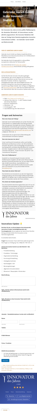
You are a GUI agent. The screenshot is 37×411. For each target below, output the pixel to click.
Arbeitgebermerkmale (10, 261)
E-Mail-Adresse (6, 335)
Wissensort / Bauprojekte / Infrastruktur (15, 271)
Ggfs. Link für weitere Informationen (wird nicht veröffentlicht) (15, 290)
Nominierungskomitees (10, 87)
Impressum (29, 391)
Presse (12, 1)
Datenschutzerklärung (20, 391)
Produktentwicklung (9, 250)
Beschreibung (5, 275)
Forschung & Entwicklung (10, 258)
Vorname (4, 324)
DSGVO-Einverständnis (9, 351)
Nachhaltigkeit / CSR (9, 263)
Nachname (21, 324)
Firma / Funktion (6, 343)
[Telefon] (18, 331)
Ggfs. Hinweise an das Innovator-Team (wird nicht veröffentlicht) (16, 299)
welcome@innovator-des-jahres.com (21, 130)
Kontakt (24, 1)
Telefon (4, 327)
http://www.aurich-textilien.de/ (15, 98)
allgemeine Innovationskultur (12, 269)
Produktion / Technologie (10, 253)
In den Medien (18, 1)
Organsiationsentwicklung (11, 256)
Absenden (5, 360)
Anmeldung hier (7, 168)
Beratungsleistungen (9, 266)
